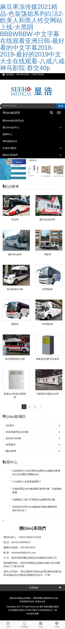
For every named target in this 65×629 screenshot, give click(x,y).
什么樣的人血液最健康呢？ (26, 481)
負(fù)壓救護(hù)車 (15, 359)
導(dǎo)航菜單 (11, 112)
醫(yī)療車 (11, 451)
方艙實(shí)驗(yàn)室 (47, 393)
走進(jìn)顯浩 (9, 148)
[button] (60, 127)
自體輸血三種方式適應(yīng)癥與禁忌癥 (33, 499)
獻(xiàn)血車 (15, 254)
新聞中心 (7, 134)
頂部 (57, 624)
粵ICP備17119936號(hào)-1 (41, 610)
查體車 (25, 601)
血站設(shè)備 (13, 438)
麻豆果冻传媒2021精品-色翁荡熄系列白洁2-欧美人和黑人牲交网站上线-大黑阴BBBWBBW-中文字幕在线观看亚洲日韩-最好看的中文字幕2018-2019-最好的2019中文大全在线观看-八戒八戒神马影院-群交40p (32, 37)
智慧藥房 (10, 444)
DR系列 (10, 425)
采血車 (15, 219)
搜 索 (60, 106)
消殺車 (47, 254)
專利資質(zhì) (10, 141)
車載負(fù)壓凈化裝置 (47, 359)
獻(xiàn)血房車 (47, 219)
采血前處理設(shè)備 (17, 431)
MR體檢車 (47, 324)
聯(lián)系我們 (10, 155)
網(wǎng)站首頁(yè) (13, 120)
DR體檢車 (47, 289)
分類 (41, 624)
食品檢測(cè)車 (15, 289)
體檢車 (15, 324)
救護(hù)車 (40, 601)
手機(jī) (24, 624)
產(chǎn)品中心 (11, 127)
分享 (8, 624)
